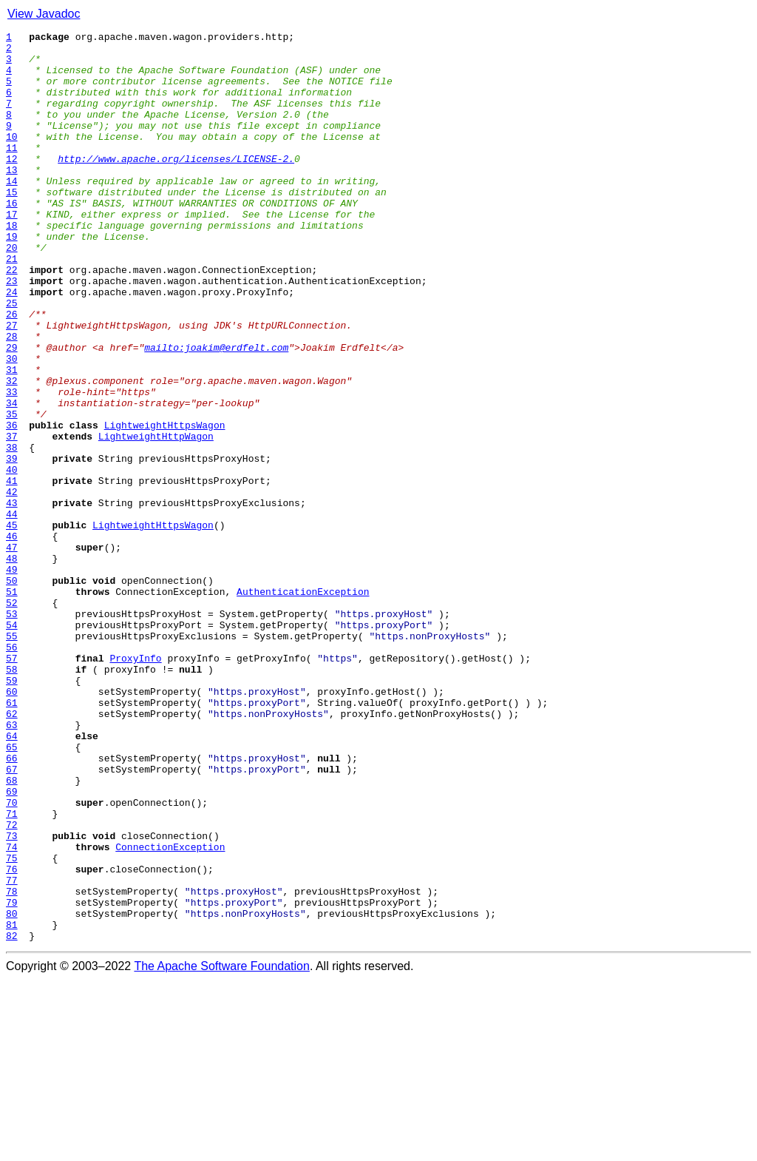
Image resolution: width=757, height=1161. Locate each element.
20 (12, 291)
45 (12, 624)
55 (12, 757)
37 (12, 518)
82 (12, 1117)
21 (12, 305)
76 (12, 1037)
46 (12, 638)
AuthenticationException (303, 704)
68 (12, 931)
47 (12, 651)
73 (12, 997)
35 (12, 491)
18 (12, 265)
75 (12, 1024)
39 (12, 544)
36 (12, 504)
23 (12, 331)
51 (12, 704)
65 (12, 891)
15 (12, 225)
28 (12, 398)
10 (12, 158)
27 (12, 384)
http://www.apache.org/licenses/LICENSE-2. (176, 185)
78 (12, 1064)
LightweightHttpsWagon (164, 504)
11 (12, 171)
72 (12, 984)
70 (12, 957)
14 (12, 211)
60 (12, 824)
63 (12, 864)
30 (12, 424)
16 (12, 238)
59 (12, 811)
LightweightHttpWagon (156, 518)
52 (12, 717)
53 (12, 731)
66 (12, 904)
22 (12, 318)
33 (12, 464)
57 (12, 784)
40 (12, 558)
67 (12, 917)
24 (12, 344)
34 (12, 478)
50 (12, 691)
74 (12, 1010)
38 (12, 531)
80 (12, 1090)
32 (12, 451)
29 (12, 411)
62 (12, 851)
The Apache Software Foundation (222, 1148)
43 (12, 598)
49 (12, 677)
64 (12, 877)
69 (12, 944)
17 (12, 251)
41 (12, 571)
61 (12, 837)
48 (12, 664)
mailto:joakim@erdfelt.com (216, 411)
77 (12, 1050)
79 (12, 1077)
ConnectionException (170, 1010)
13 (12, 198)
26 (12, 371)
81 (12, 1104)
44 (12, 611)
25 (12, 358)
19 (12, 278)
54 (12, 744)
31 (12, 438)
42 (12, 584)
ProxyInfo (135, 784)
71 (12, 970)
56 (12, 771)
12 (12, 185)
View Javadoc (43, 13)
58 (12, 797)
